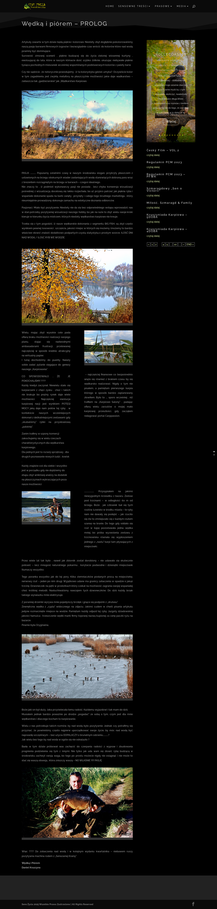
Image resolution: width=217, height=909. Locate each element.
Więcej (171, 121)
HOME (110, 6)
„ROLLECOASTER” (171, 54)
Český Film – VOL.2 (163, 150)
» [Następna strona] (183, 244)
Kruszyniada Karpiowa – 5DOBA (167, 215)
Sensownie (162, 70)
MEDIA (181, 6)
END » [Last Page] (190, 244)
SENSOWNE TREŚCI (133, 6)
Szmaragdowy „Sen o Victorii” (164, 189)
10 (182, 135)
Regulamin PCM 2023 (164, 162)
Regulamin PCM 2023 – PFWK (166, 175)
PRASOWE (162, 6)
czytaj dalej (153, 155)
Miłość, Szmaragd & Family (169, 202)
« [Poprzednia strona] (148, 244)
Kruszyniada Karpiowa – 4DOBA (167, 230)
